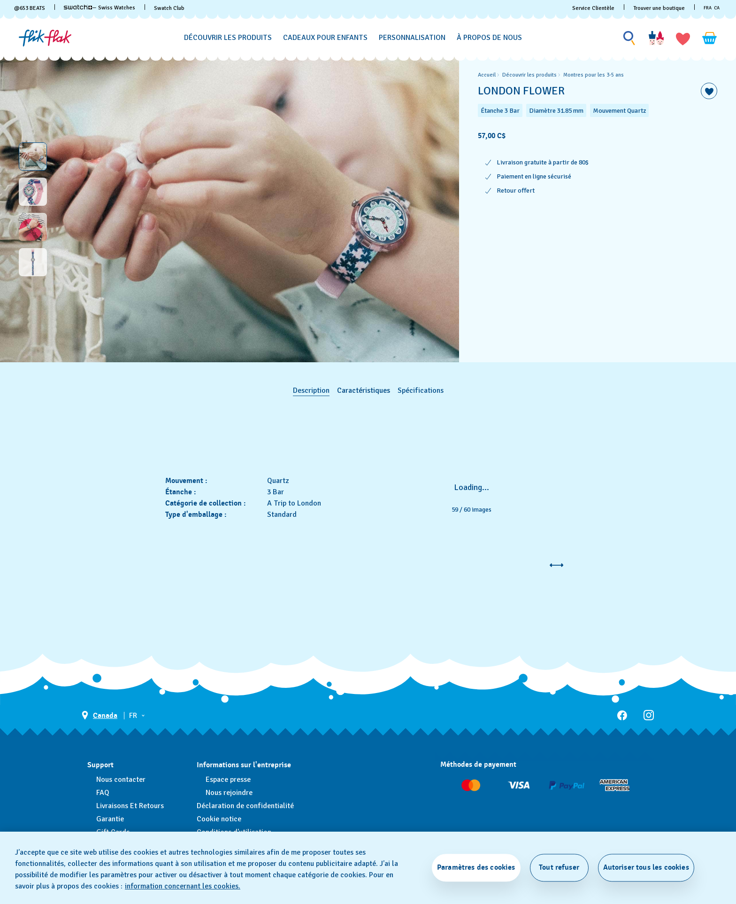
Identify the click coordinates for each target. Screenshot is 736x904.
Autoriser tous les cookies (646, 867)
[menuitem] (227, 36)
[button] (683, 38)
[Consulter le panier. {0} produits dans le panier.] (709, 38)
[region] (597, 209)
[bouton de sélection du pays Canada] (99, 715)
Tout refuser (559, 867)
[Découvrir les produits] (228, 38)
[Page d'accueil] (45, 38)
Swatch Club (169, 8)
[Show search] (629, 38)
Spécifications (421, 390)
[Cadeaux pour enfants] (325, 38)
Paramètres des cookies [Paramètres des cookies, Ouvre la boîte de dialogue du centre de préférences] (476, 867)
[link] (78, 7)
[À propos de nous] (489, 38)
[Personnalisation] (412, 38)
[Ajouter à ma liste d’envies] (709, 91)
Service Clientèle (593, 8)
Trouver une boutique (659, 8)
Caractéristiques (363, 390)
